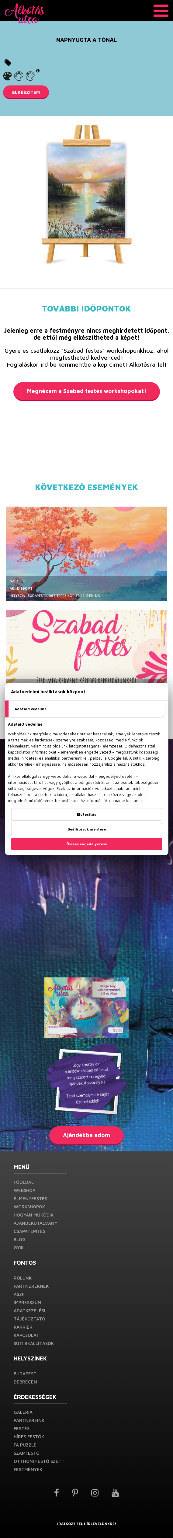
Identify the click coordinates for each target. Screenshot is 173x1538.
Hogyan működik (34, 1214)
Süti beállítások (34, 1343)
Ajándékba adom (86, 1135)
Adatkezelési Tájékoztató (29, 1314)
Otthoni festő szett (39, 1461)
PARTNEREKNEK (31, 1286)
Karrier (23, 1327)
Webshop (24, 1190)
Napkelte (18, 581)
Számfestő (27, 1453)
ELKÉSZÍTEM (26, 92)
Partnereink (29, 1420)
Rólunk (23, 1277)
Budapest (25, 1373)
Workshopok (29, 1206)
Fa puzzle (25, 1444)
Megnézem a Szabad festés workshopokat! (86, 391)
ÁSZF (19, 1294)
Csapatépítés (29, 1231)
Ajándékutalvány (35, 1223)
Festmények (28, 1469)
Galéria (23, 1412)
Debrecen (25, 1381)
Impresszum (27, 1302)
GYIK (19, 1247)
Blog (20, 1239)
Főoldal (24, 1182)
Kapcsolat (26, 1335)
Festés (21, 1428)
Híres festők (29, 1436)
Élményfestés (30, 1198)
